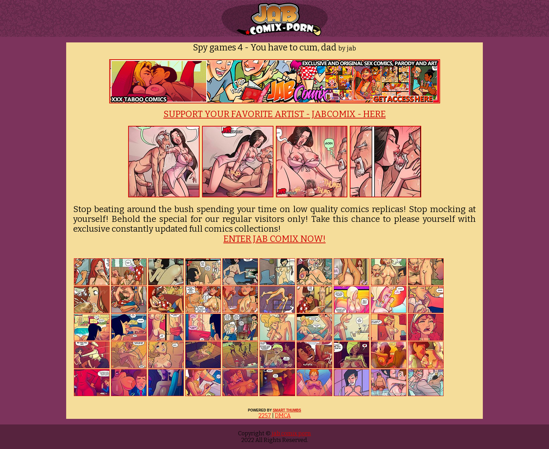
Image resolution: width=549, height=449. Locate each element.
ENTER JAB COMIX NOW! (274, 239)
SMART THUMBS (287, 410)
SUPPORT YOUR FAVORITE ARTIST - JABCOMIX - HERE (275, 114)
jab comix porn (291, 433)
